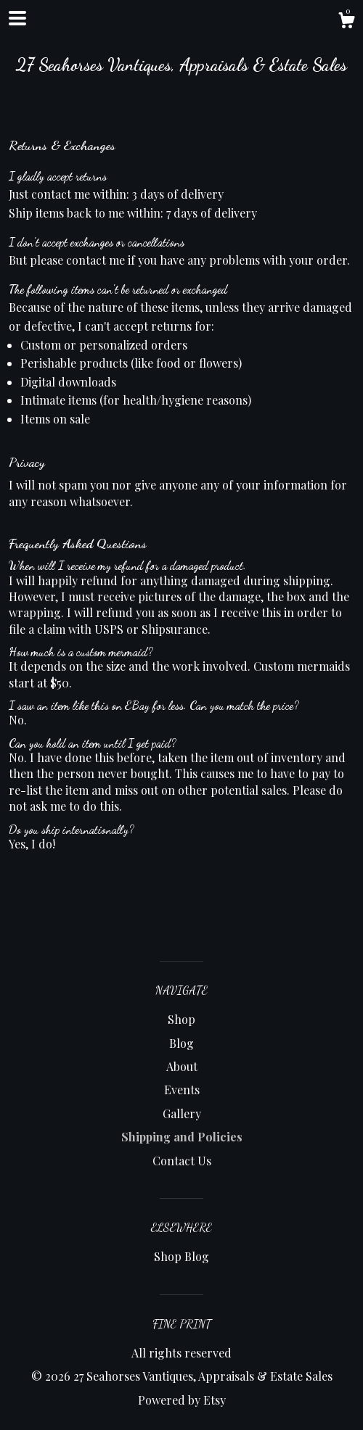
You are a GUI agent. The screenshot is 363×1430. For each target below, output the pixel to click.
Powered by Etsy (182, 1400)
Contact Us (181, 1160)
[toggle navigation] (17, 18)
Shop (181, 1019)
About (181, 1066)
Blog (181, 1043)
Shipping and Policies (181, 1136)
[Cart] (346, 22)
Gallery (182, 1113)
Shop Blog (181, 1256)
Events (182, 1089)
